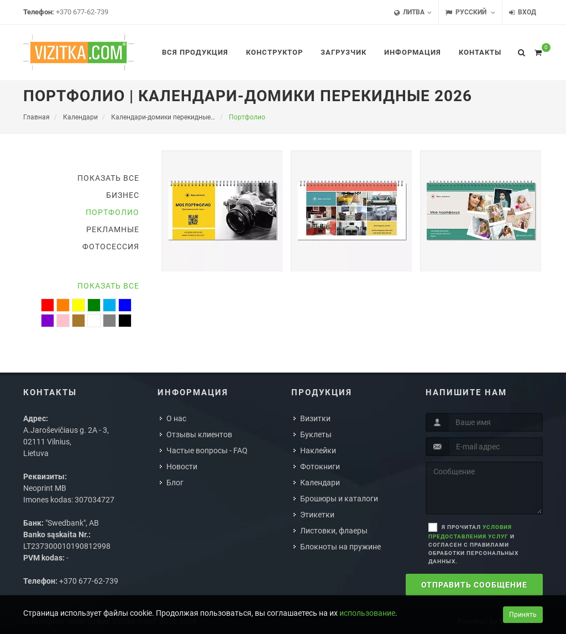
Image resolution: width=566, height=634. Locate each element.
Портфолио (112, 212)
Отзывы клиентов (199, 434)
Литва (413, 12)
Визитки (315, 418)
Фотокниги (320, 466)
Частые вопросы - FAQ (207, 450)
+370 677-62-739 (82, 12)
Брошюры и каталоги (339, 498)
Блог (175, 482)
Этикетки (317, 514)
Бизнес (122, 195)
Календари (320, 482)
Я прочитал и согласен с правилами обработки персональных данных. (473, 544)
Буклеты (316, 434)
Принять (523, 615)
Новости (181, 466)
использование (367, 613)
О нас (176, 418)
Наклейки (318, 450)
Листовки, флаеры (334, 530)
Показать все (108, 178)
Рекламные (112, 229)
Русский (470, 12)
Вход (522, 12)
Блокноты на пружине (340, 546)
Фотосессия (110, 246)
